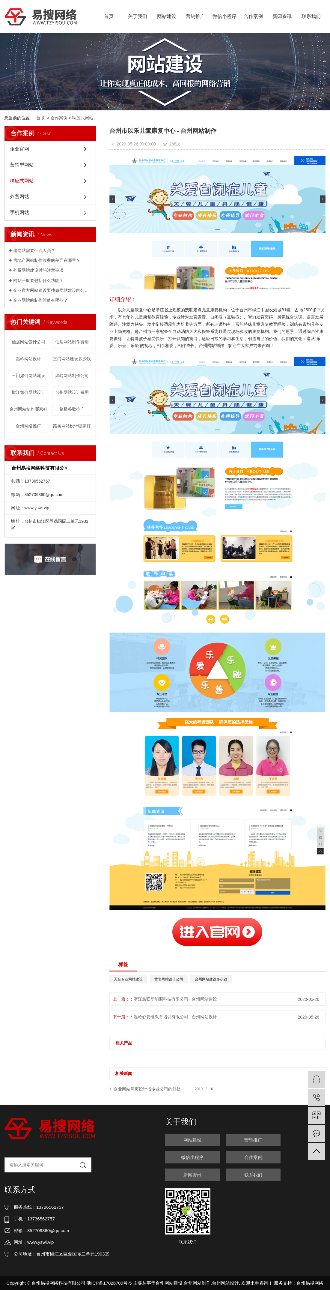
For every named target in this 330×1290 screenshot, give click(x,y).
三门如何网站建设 (28, 375)
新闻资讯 (282, 16)
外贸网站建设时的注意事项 (38, 270)
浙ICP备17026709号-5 (109, 1283)
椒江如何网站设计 (28, 392)
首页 (109, 16)
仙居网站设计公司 (28, 342)
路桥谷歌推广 (72, 409)
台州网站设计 (225, 1283)
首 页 (41, 117)
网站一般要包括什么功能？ (38, 280)
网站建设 (166, 16)
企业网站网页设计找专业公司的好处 (147, 1089)
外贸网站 (19, 196)
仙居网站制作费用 (72, 342)
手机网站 (19, 212)
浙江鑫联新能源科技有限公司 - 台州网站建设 (175, 999)
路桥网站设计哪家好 (72, 426)
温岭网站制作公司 (72, 375)
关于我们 (137, 16)
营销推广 (195, 16)
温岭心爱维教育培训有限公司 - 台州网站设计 (175, 1016)
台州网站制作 (197, 1283)
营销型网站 (22, 164)
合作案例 (253, 16)
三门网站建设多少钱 (72, 358)
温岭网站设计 (28, 358)
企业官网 (19, 148)
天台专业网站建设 (128, 979)
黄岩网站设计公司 (168, 979)
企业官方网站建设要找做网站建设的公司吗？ (52, 290)
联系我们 (311, 16)
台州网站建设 (169, 1283)
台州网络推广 (28, 426)
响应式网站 (82, 117)
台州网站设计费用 (72, 392)
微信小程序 (224, 16)
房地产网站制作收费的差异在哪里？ (46, 260)
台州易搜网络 (309, 1283)
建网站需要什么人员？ (34, 250)
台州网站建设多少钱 (211, 979)
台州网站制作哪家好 (28, 409)
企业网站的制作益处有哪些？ (40, 300)
